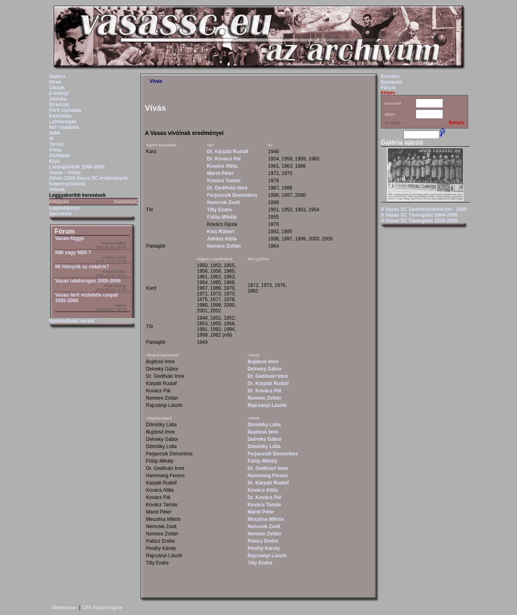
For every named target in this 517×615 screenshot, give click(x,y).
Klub (54, 161)
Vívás (55, 150)
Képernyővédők (67, 184)
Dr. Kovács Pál (224, 159)
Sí (51, 138)
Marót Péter (220, 173)
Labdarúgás (63, 121)
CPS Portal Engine (102, 608)
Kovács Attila (222, 166)
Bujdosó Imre (263, 361)
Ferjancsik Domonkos (232, 195)
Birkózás (59, 104)
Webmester (64, 608)
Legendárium (64, 208)
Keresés (390, 76)
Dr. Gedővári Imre (227, 188)
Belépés (456, 122)
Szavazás (391, 82)
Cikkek (57, 88)
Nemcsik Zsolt (223, 202)
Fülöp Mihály (222, 217)
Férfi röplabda (65, 110)
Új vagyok (393, 123)
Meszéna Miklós (266, 519)
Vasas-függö (69, 238)
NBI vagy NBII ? (73, 252)
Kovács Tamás (224, 180)
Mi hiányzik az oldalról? (82, 267)
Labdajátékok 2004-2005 (77, 167)
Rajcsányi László (267, 405)
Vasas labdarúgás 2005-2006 (88, 281)
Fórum (65, 231)
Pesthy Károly (264, 548)
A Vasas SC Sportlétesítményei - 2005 (424, 209)
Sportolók (60, 214)
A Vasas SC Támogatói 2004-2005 (419, 215)
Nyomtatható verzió (71, 321)
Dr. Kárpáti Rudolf (227, 151)
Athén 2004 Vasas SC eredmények (88, 178)
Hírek (55, 82)
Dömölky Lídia (264, 425)
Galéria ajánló (402, 142)
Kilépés (388, 93)
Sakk (55, 133)
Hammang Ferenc (268, 475)
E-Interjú (59, 93)
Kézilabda (60, 116)
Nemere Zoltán (224, 246)
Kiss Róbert (220, 231)
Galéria (57, 76)
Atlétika (58, 99)
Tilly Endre (219, 210)
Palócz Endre (263, 541)
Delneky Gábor (265, 369)
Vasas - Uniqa (65, 172)
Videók (57, 189)
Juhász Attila (222, 239)
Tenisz (56, 144)
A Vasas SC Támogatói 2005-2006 (419, 220)
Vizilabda (59, 155)
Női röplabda (64, 127)
